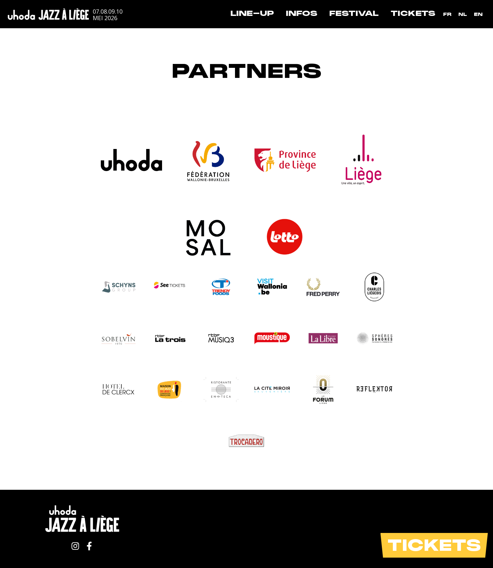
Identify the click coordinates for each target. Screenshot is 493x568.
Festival (354, 13)
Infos (301, 13)
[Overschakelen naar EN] (478, 14)
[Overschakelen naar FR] (447, 14)
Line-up (252, 13)
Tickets (413, 13)
